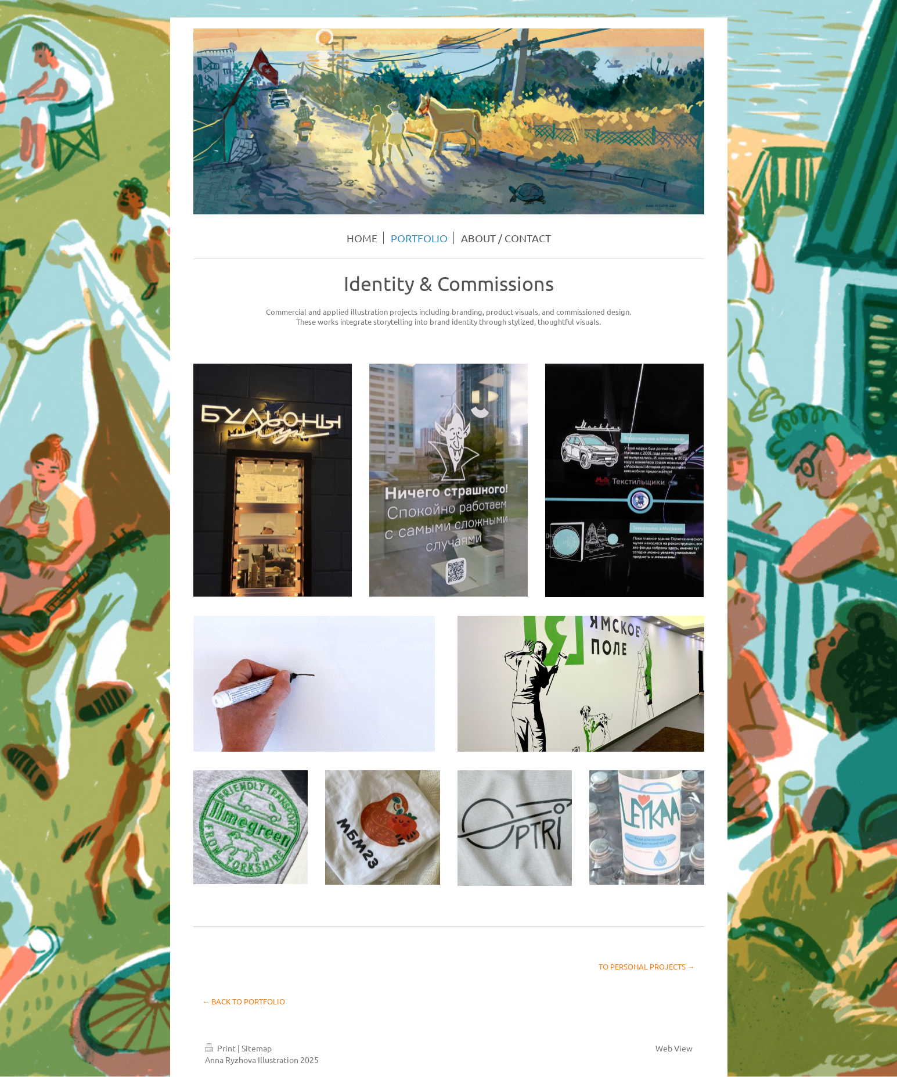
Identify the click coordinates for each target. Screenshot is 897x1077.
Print (221, 1048)
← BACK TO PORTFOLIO (244, 1001)
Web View (674, 1048)
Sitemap (257, 1048)
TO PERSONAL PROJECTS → (647, 966)
